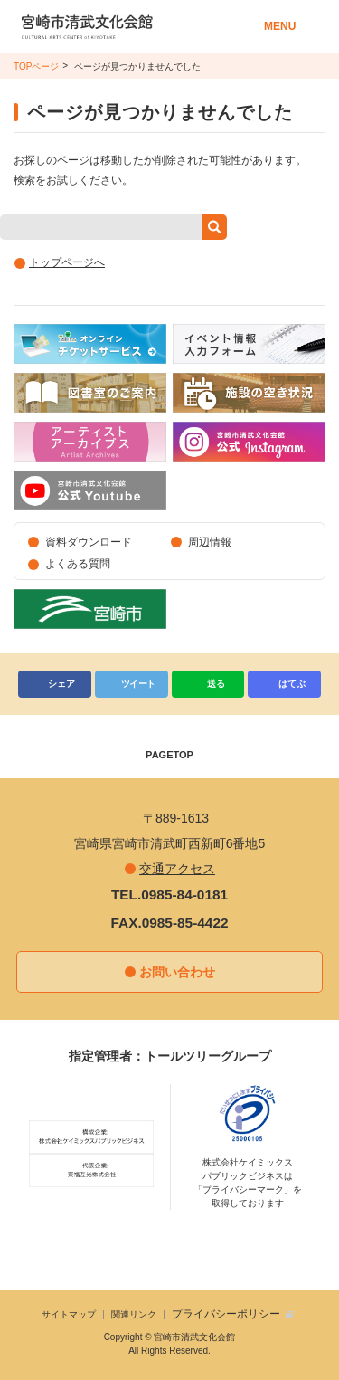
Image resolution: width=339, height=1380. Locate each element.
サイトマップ (69, 1314)
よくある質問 (77, 563)
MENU (280, 26)
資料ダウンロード (88, 542)
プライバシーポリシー (226, 1314)
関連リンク (133, 1314)
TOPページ (36, 66)
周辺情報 (209, 542)
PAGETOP (169, 754)
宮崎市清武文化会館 (135, 26)
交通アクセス (177, 868)
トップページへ (67, 262)
